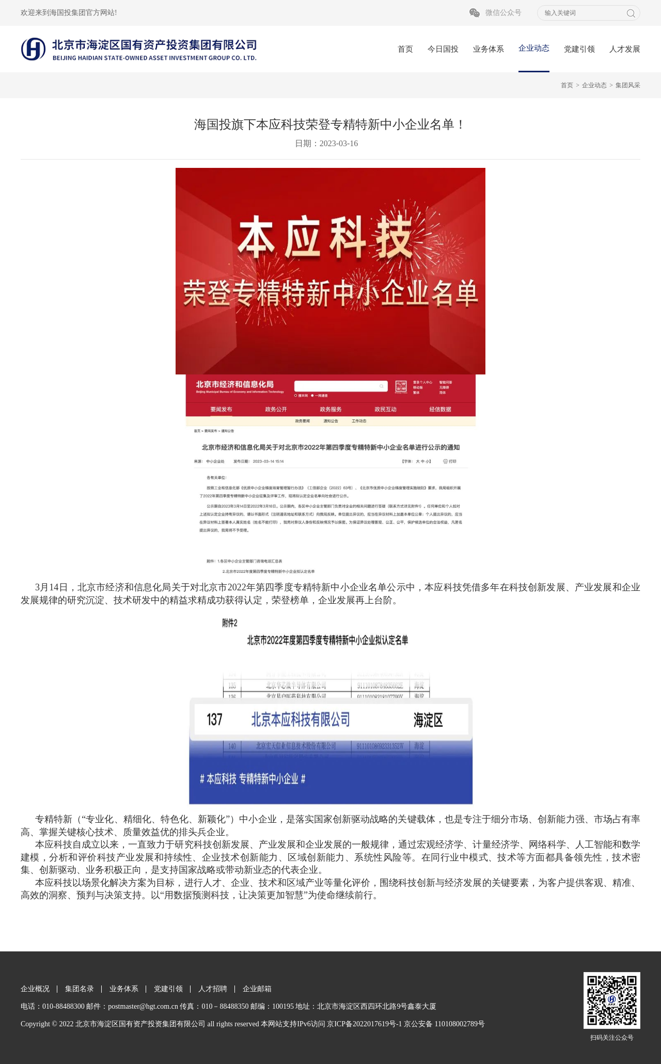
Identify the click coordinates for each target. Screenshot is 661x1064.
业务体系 (488, 49)
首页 (405, 49)
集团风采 (628, 85)
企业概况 (35, 989)
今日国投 (443, 49)
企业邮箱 (257, 989)
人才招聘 (212, 989)
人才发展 (624, 49)
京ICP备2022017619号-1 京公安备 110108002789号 (406, 1024)
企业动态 (533, 48)
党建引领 (579, 49)
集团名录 (79, 989)
